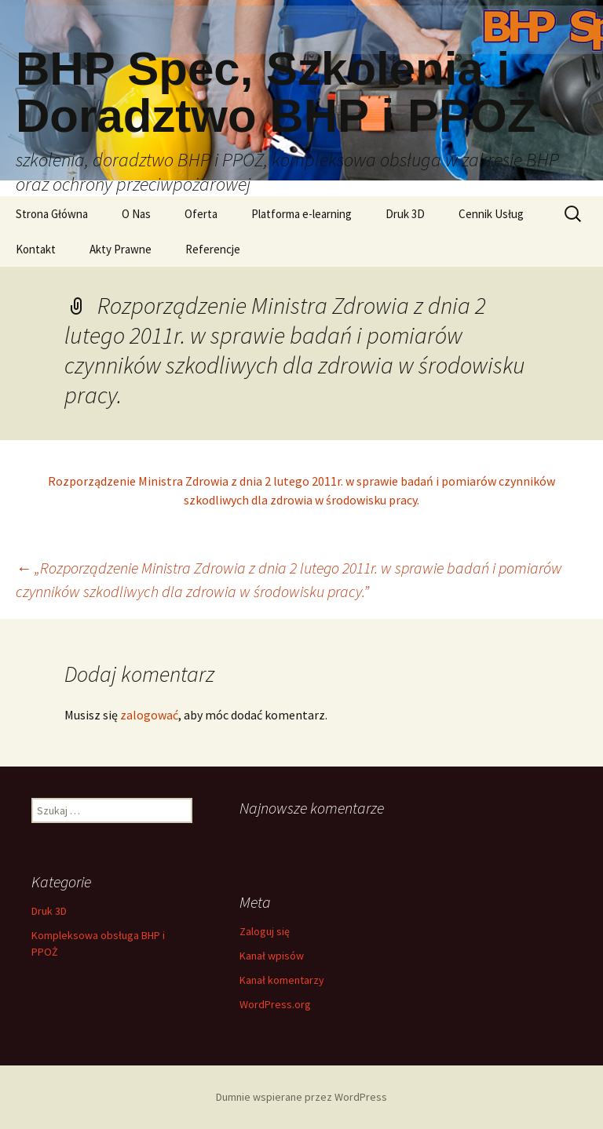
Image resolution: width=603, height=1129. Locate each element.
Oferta (201, 213)
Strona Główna (52, 213)
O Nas (136, 213)
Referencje (212, 249)
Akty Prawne (121, 249)
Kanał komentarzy (281, 980)
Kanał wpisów (271, 956)
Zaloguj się (264, 931)
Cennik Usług (491, 213)
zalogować (149, 715)
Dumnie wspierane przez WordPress (301, 1097)
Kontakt (36, 249)
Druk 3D (405, 213)
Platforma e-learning (301, 213)
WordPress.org (275, 1004)
